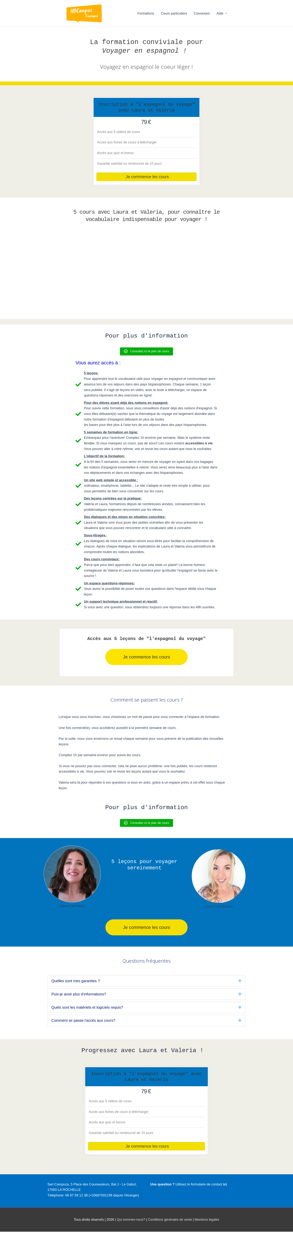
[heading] (143, 981)
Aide (220, 13)
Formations (145, 13)
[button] (240, 981)
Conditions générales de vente (170, 1221)
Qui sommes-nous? (129, 1221)
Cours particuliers (174, 13)
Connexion (202, 13)
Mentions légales (208, 1221)
